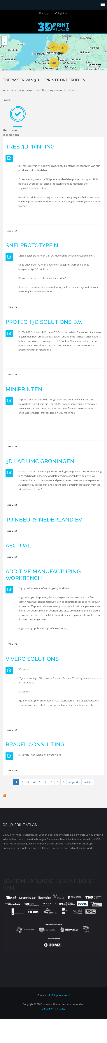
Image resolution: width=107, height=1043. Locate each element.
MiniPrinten (24, 389)
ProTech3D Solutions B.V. (44, 322)
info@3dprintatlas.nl (58, 995)
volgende (74, 782)
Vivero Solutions (32, 659)
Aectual (18, 545)
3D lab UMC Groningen (40, 461)
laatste (88, 782)
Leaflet (84, 69)
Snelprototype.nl (34, 245)
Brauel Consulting (35, 744)
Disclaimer (48, 1008)
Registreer (63, 13)
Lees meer (11, 230)
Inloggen (46, 13)
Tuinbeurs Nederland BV (44, 519)
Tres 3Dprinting (30, 146)
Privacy (61, 1008)
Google (103, 69)
